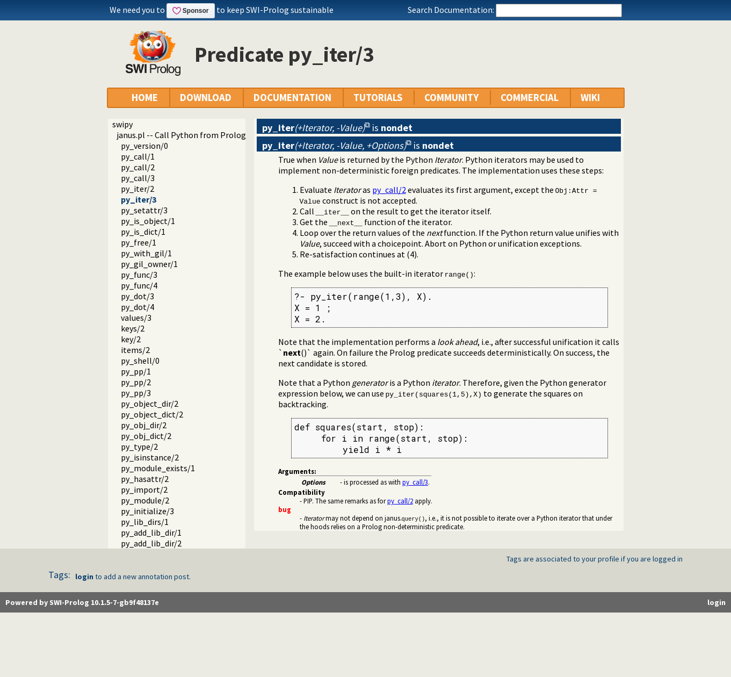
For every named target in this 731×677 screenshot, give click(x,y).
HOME (145, 97)
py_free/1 (138, 242)
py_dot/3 (137, 296)
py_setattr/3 (144, 210)
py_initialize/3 (147, 511)
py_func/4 (139, 285)
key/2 (131, 339)
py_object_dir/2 (149, 403)
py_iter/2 (137, 188)
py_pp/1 (136, 371)
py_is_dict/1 (143, 231)
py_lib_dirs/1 (145, 521)
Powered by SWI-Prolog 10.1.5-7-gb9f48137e (82, 602)
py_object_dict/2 (152, 414)
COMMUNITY (451, 97)
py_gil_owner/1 (149, 263)
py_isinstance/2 (150, 457)
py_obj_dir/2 (144, 425)
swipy (122, 124)
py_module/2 (145, 500)
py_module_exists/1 (158, 468)
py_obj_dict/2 (146, 435)
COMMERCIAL (530, 97)
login (84, 576)
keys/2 (132, 328)
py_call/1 (138, 156)
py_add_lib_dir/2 (151, 543)
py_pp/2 (136, 382)
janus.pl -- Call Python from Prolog (181, 134)
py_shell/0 (140, 360)
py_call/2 (138, 167)
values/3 (136, 317)
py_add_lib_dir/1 (151, 532)
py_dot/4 (137, 306)
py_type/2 (139, 446)
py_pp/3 (136, 392)
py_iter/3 (138, 199)
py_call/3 (138, 177)
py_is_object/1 (148, 220)
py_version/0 (144, 145)
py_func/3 (139, 274)
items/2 (135, 349)
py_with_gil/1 (146, 253)
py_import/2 (144, 489)
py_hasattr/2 (145, 478)
